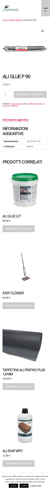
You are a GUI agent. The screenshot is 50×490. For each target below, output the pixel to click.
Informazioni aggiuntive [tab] (16, 119)
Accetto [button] (13, 486)
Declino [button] (24, 486)
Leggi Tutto (35, 485)
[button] (42, 31)
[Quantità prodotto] (8, 94)
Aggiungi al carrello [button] (18, 228)
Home (5, 20)
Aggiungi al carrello (30, 94)
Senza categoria (15, 20)
